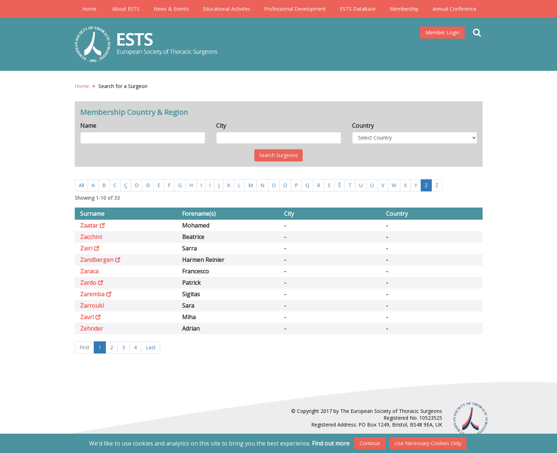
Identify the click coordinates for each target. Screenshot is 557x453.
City (221, 126)
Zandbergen (96, 260)
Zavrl (87, 317)
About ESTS (126, 8)
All (81, 185)
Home (89, 8)
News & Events (171, 8)
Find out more (331, 443)
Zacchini (91, 237)
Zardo (88, 283)
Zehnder (91, 328)
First (84, 347)
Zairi (86, 248)
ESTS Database (358, 8)
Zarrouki (92, 306)
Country (363, 126)
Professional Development (295, 8)
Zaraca (89, 271)
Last (151, 347)
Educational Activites (226, 8)
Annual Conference (455, 8)
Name (88, 126)
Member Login (442, 32)
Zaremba (92, 294)
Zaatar (89, 225)
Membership (404, 8)
